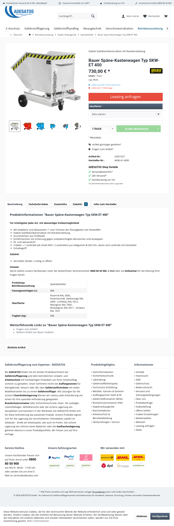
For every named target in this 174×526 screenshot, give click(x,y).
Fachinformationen (103, 372)
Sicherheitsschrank (103, 375)
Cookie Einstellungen (147, 414)
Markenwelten (143, 418)
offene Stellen (143, 410)
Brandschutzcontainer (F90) (108, 402)
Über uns (141, 398)
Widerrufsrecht (144, 387)
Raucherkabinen (102, 410)
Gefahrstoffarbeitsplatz (105, 383)
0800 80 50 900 (165, 3)
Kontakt (140, 372)
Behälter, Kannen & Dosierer (108, 391)
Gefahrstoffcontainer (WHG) (108, 398)
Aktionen (140, 422)
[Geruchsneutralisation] (119, 28)
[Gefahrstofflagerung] (37, 28)
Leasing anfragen (145, 425)
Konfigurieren (160, 516)
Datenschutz (142, 383)
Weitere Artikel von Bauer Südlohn (33, 332)
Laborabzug (99, 379)
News (139, 429)
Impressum (142, 375)
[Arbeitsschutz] (11, 28)
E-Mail (111, 270)
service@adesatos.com (26, 475)
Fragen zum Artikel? (101, 149)
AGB (138, 379)
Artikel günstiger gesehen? (105, 144)
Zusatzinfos (60, 204)
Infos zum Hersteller (105, 204)
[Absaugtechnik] (92, 28)
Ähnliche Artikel (16, 347)
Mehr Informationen (38, 520)
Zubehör (80, 204)
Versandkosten (99, 491)
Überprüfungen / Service (106, 422)
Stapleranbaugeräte (103, 406)
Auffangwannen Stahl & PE (107, 395)
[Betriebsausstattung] (150, 28)
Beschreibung (14, 204)
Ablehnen (141, 516)
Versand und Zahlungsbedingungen (148, 393)
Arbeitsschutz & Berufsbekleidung (102, 416)
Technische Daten (38, 204)
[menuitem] (165, 16)
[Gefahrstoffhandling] (66, 28)
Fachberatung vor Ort (114, 3)
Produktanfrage (144, 402)
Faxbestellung (143, 406)
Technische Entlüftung (105, 387)
